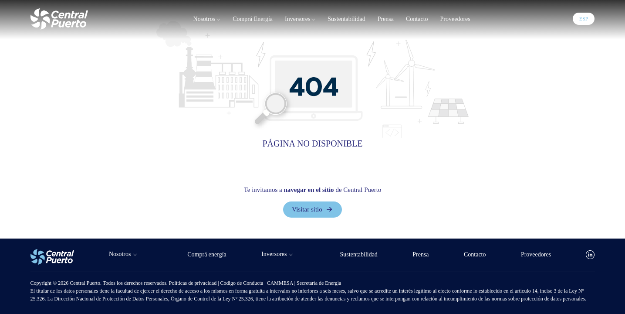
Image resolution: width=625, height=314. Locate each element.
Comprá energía (253, 19)
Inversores (300, 19)
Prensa (386, 19)
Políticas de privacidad (193, 283)
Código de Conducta (242, 283)
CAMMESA (280, 283)
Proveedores (455, 19)
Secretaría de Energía (319, 283)
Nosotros (207, 19)
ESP (583, 19)
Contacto (417, 19)
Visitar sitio (312, 209)
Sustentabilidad (346, 19)
